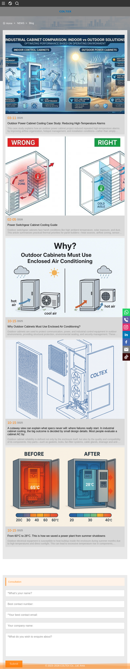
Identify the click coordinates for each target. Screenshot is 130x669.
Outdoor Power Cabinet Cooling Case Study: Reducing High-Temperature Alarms (56, 123)
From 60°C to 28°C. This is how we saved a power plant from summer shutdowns (56, 535)
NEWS (20, 23)
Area (82, 667)
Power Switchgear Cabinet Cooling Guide (32, 225)
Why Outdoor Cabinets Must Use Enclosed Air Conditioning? (43, 326)
